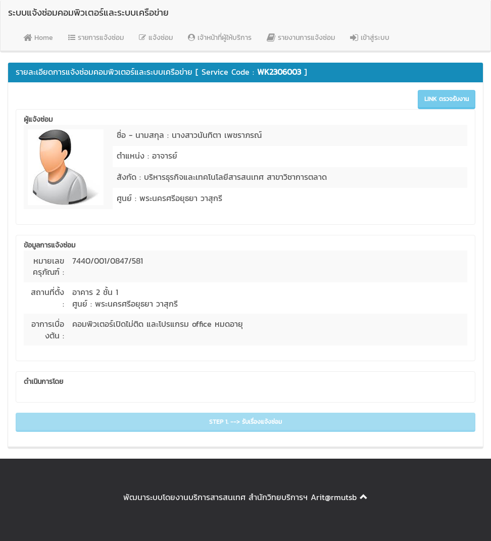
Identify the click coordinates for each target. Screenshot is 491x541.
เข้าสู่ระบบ (369, 37)
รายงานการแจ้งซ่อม (301, 37)
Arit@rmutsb (334, 497)
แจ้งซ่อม (156, 37)
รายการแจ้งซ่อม (96, 37)
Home (38, 37)
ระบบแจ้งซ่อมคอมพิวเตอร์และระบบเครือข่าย (88, 12)
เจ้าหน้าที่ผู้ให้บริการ (220, 37)
